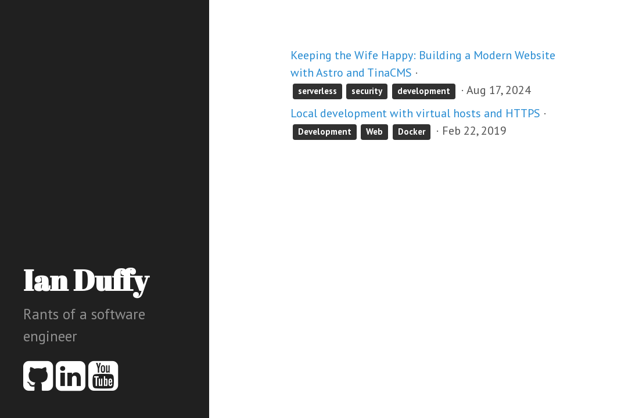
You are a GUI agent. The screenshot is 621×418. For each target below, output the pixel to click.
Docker (411, 131)
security (366, 90)
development (423, 90)
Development (324, 131)
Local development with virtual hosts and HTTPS (415, 113)
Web (374, 131)
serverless (317, 90)
